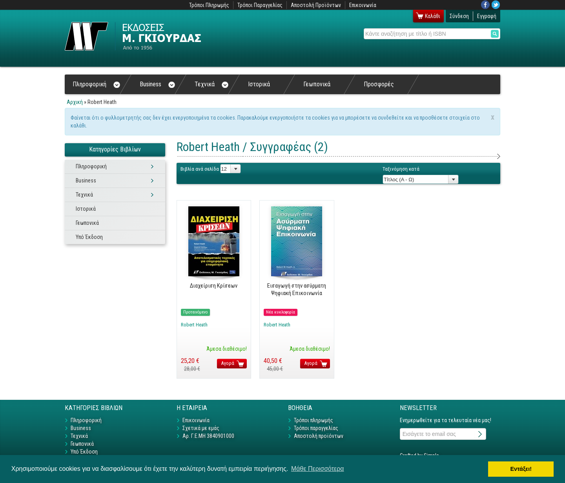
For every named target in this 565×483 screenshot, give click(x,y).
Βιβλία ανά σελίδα (199, 169)
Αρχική (75, 102)
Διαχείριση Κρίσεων (213, 285)
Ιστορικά (259, 84)
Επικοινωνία (362, 5)
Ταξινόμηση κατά (401, 169)
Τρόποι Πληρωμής (209, 5)
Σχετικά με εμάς (200, 428)
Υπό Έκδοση (89, 237)
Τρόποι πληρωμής (313, 420)
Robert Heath (194, 325)
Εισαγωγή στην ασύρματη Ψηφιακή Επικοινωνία (296, 289)
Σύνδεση (459, 16)
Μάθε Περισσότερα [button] (317, 468)
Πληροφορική (96, 84)
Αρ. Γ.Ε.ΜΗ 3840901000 (208, 436)
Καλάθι (432, 16)
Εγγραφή (486, 16)
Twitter (496, 4)
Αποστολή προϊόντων (318, 436)
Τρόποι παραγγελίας (316, 428)
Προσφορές (379, 84)
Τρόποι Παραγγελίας (259, 5)
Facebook (485, 4)
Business (157, 84)
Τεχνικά (211, 84)
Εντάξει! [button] (521, 469)
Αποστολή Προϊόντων (316, 5)
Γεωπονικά (316, 84)
